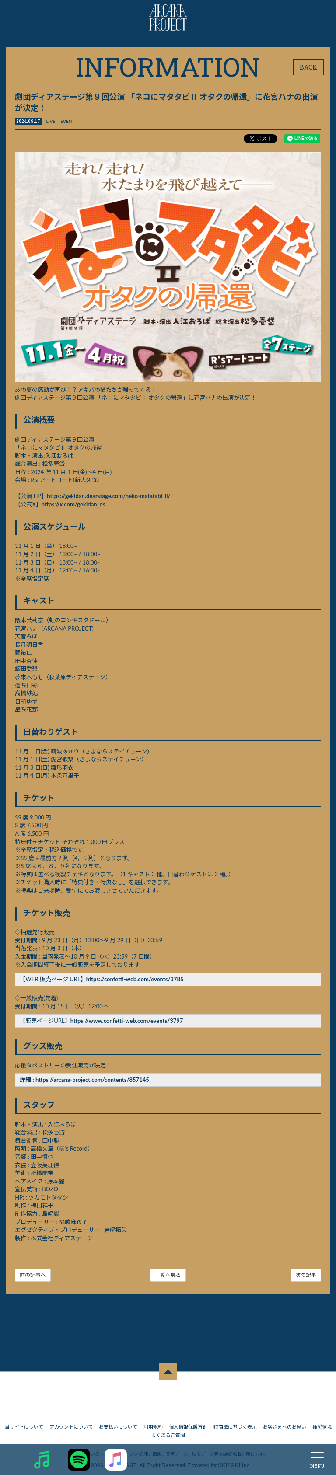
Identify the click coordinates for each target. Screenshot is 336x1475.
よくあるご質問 (168, 1430)
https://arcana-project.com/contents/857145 (93, 1079)
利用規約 (153, 1423)
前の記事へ (33, 1274)
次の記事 (305, 1274)
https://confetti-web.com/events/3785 (135, 979)
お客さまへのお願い (284, 1423)
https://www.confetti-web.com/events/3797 (126, 1020)
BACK (308, 67)
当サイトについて (24, 1423)
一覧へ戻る (168, 1274)
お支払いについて (118, 1423)
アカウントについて (71, 1423)
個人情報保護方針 (188, 1423)
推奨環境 (322, 1423)
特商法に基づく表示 (235, 1423)
